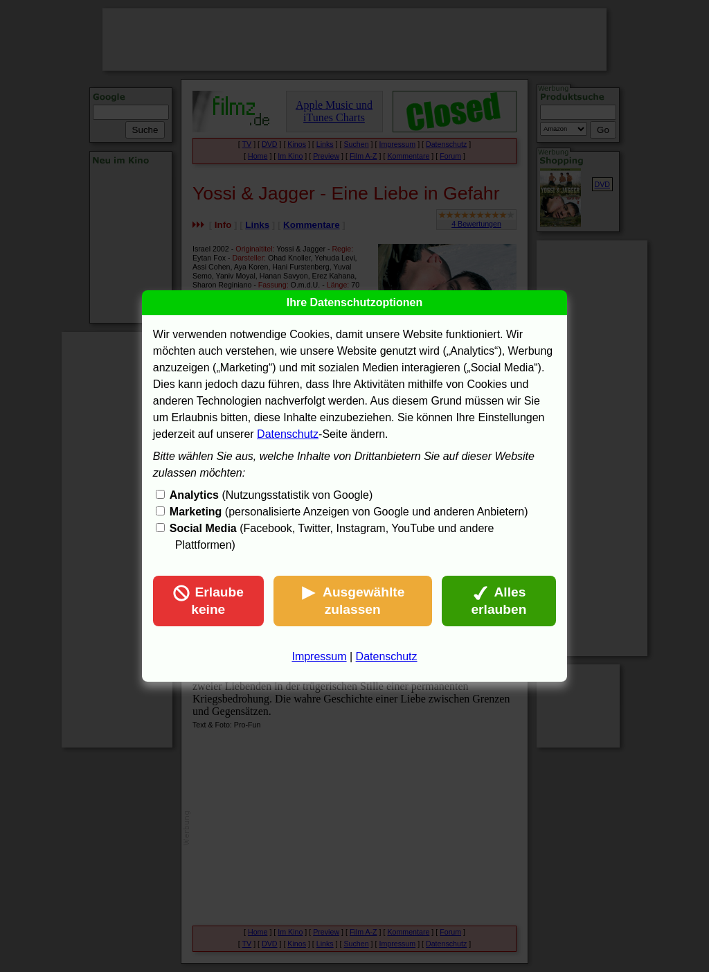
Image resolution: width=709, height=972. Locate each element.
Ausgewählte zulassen (352, 601)
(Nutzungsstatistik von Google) (271, 495)
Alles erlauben (498, 601)
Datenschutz (287, 434)
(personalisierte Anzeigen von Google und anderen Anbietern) (349, 512)
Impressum (318, 656)
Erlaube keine (208, 601)
